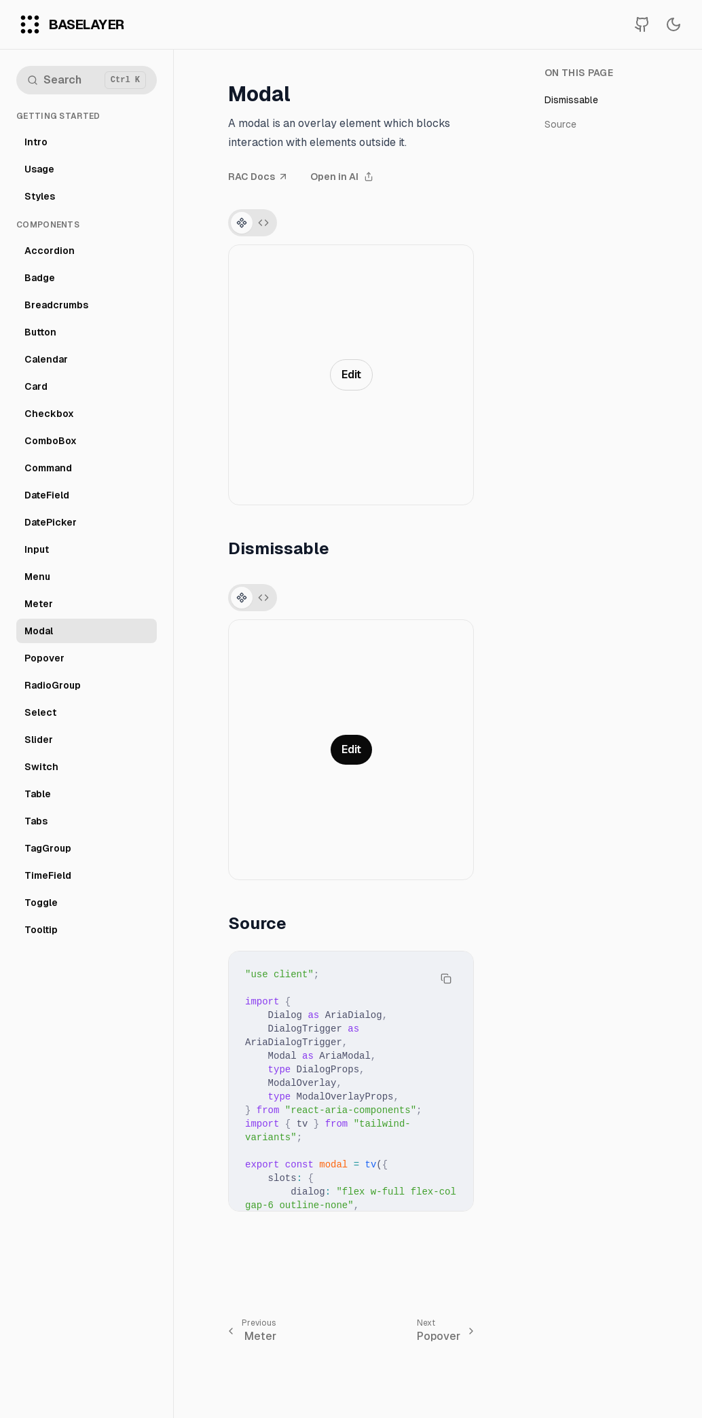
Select (40, 712)
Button (40, 332)
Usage (39, 169)
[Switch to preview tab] (242, 223)
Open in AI (341, 176)
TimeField (47, 875)
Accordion (49, 250)
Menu (37, 576)
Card (36, 386)
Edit (351, 374)
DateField (46, 495)
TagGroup (47, 848)
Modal (38, 630)
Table (37, 793)
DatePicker (50, 522)
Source (560, 124)
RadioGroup (52, 685)
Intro (36, 142)
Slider (38, 739)
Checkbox (49, 413)
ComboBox (50, 440)
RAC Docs (258, 176)
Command (48, 467)
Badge (39, 277)
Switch (41, 766)
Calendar (46, 359)
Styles (39, 196)
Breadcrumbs (56, 304)
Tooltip (41, 929)
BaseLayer (86, 24)
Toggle (41, 902)
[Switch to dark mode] (673, 24)
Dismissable (571, 99)
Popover (44, 658)
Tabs (36, 821)
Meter (38, 603)
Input (36, 549)
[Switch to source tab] (263, 223)
